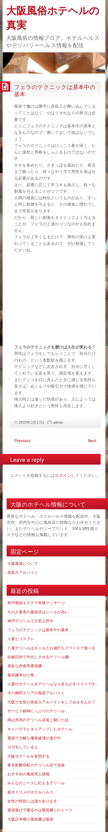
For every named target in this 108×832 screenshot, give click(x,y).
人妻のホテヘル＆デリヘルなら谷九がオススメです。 (53, 684)
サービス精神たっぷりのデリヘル (36, 711)
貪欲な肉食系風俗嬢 (24, 666)
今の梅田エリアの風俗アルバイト (36, 693)
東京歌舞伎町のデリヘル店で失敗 (36, 765)
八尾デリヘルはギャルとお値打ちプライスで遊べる (51, 648)
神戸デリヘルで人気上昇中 (30, 621)
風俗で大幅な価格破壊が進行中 (34, 738)
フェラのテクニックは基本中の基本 (38, 630)
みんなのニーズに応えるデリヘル (36, 783)
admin (58, 422)
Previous (22, 440)
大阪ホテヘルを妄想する (28, 756)
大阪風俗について (22, 563)
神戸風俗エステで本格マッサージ (36, 603)
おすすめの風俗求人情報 (28, 774)
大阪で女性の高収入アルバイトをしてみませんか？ (51, 702)
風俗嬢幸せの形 (20, 675)
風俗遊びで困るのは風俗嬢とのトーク (40, 810)
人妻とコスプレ (20, 639)
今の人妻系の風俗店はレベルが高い (38, 612)
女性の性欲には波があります (32, 801)
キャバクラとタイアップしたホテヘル (40, 729)
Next (92, 440)
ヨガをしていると (22, 747)
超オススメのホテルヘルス (30, 792)
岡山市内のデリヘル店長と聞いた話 (38, 720)
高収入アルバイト (22, 572)
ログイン (63, 475)
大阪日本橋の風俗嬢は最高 (30, 819)
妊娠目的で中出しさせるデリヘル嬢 (38, 657)
